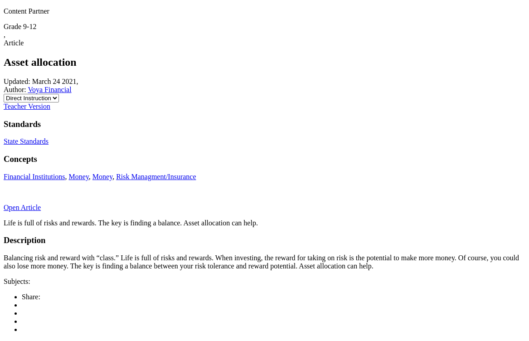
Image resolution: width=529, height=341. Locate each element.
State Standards (26, 141)
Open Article (22, 207)
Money (79, 176)
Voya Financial (49, 89)
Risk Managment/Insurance (156, 176)
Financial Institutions (34, 176)
